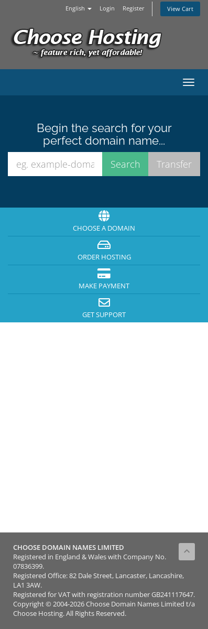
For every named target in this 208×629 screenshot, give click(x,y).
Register (134, 8)
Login (107, 8)
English (78, 8)
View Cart (180, 9)
